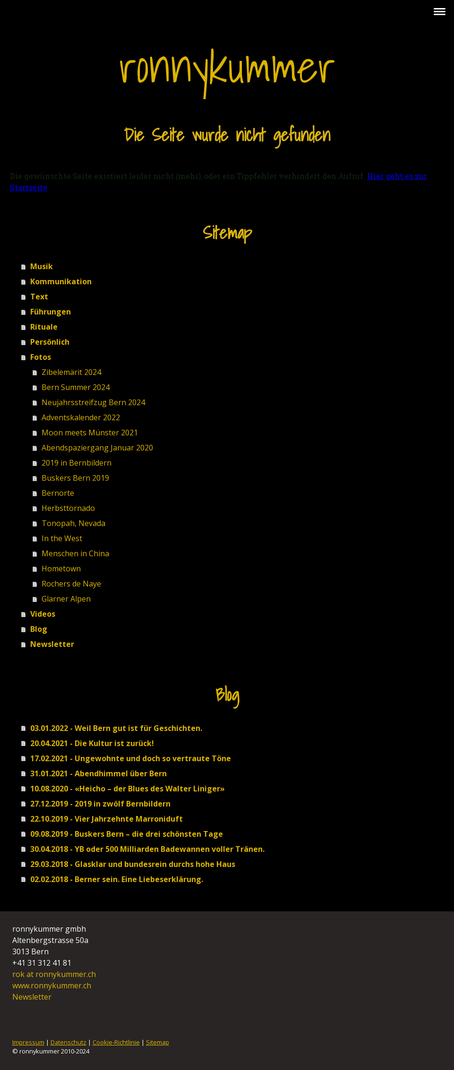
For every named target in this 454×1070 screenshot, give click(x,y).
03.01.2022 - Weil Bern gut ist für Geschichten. (116, 728)
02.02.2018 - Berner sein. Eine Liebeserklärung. (116, 879)
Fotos (40, 357)
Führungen (50, 311)
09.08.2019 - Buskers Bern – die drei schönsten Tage (126, 834)
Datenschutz (68, 1042)
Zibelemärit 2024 (71, 372)
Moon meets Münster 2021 (90, 432)
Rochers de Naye (71, 583)
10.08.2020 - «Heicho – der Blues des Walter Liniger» (127, 788)
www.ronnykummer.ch (51, 985)
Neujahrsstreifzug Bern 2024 (93, 402)
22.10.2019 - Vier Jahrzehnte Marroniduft (106, 819)
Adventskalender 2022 (81, 417)
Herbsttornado (68, 508)
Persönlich (49, 342)
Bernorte (58, 493)
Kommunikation (61, 281)
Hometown (61, 568)
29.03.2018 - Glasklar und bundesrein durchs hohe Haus (132, 864)
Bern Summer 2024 (76, 387)
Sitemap (157, 1042)
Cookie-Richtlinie (116, 1042)
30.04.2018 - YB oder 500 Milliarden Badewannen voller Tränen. (147, 849)
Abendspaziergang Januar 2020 (97, 447)
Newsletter (52, 644)
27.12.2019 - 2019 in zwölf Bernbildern (100, 803)
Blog (38, 629)
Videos (42, 614)
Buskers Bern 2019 (75, 478)
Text (39, 296)
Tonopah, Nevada (73, 523)
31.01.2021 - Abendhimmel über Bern (98, 773)
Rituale (44, 327)
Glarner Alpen (66, 599)
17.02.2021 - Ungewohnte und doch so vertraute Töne (130, 758)
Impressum (28, 1042)
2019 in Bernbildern (76, 463)
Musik (41, 266)
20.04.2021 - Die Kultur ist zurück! (92, 743)
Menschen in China (75, 553)
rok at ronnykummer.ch (55, 974)
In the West (62, 538)
